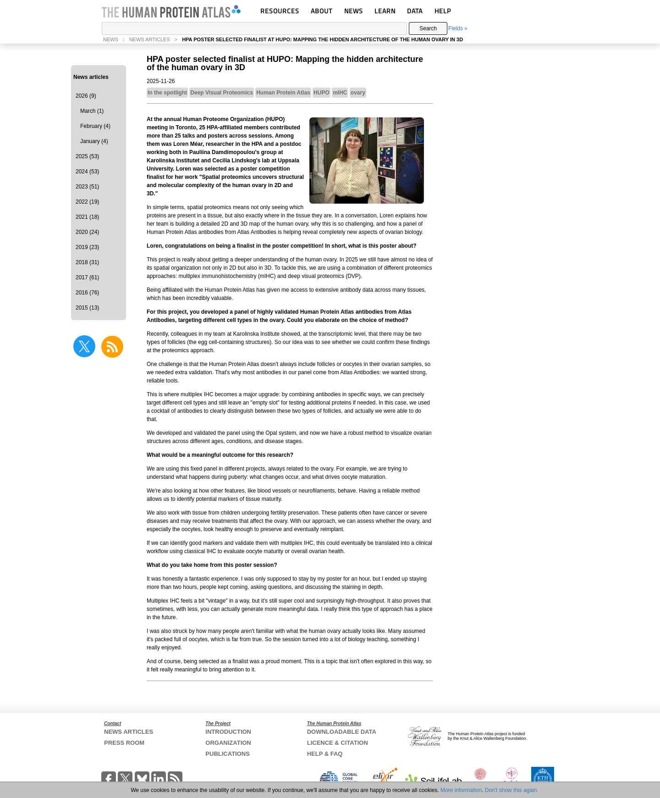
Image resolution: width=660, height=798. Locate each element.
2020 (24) (87, 232)
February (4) (95, 126)
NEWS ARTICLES (149, 39)
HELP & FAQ (325, 753)
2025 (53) (87, 156)
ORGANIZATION (228, 742)
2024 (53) (87, 171)
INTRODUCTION (228, 731)
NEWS (353, 11)
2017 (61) (87, 277)
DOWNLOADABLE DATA (341, 731)
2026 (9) (86, 96)
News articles (91, 77)
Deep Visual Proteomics (221, 92)
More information (461, 790)
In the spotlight (167, 92)
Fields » (458, 28)
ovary (358, 92)
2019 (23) (87, 247)
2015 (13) (87, 308)
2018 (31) (87, 262)
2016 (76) (87, 292)
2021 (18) (87, 217)
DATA (415, 11)
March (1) (92, 111)
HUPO (322, 92)
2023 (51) (87, 186)
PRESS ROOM (124, 742)
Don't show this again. (512, 790)
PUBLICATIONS (227, 753)
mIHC (340, 92)
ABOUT (321, 11)
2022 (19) (87, 202)
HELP (442, 11)
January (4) (94, 141)
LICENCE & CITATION (337, 742)
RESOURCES (279, 11)
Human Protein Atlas (283, 92)
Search (428, 28)
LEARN (385, 11)
